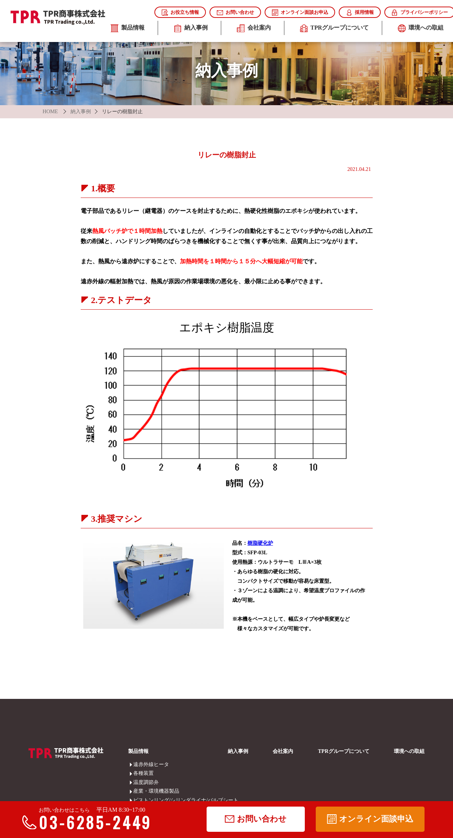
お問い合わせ (235, 12)
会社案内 (254, 28)
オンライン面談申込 (370, 819)
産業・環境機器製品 (138, 791)
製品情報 (128, 28)
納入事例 (191, 28)
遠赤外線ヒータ (138, 764)
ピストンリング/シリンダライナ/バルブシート (138, 800)
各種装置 (138, 773)
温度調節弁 (138, 782)
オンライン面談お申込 (300, 12)
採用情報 (360, 12)
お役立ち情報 (180, 12)
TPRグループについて (334, 28)
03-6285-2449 (90, 822)
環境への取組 (409, 751)
